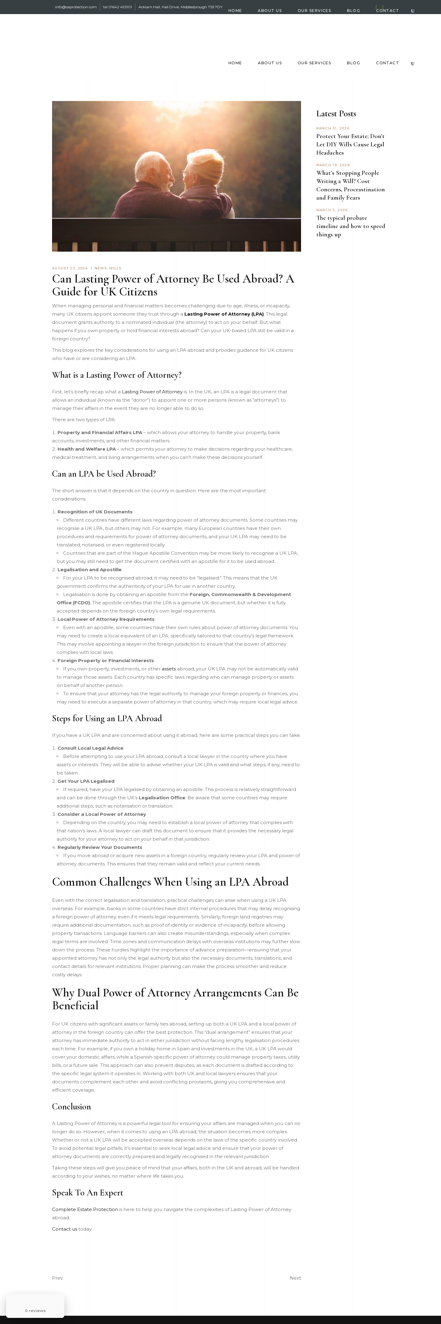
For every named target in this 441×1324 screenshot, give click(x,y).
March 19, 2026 (333, 165)
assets (169, 669)
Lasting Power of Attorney (152, 392)
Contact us (64, 1229)
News (101, 268)
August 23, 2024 (70, 268)
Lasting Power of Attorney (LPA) (224, 314)
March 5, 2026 (332, 210)
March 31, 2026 (332, 128)
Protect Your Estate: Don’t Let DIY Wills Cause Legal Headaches (350, 144)
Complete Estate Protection (85, 1209)
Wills (115, 268)
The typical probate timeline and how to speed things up (350, 226)
